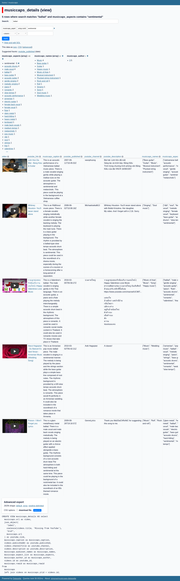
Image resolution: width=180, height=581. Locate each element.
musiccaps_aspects (171, 156)
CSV (20, 47)
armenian (8, 99)
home (4, 3)
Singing (40, 87)
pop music (8, 134)
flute (6, 110)
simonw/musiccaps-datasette (63, 578)
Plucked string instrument (48, 78)
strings (7, 143)
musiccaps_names (150, 156)
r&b (5, 137)
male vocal (9, 69)
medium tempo (10, 128)
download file (24, 510)
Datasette (17, 578)
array (25, 506)
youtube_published (26, 52)
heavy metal (9, 119)
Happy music (42, 69)
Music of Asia (42, 72)
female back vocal (12, 104)
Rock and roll (42, 81)
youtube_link (33, 156)
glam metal (9, 113)
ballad (7, 72)
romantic (8, 90)
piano (6, 87)
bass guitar (9, 75)
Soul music (41, 93)
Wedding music (43, 96)
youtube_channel (91, 156)
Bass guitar (42, 63)
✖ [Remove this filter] (54, 28)
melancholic (9, 131)
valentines (8, 149)
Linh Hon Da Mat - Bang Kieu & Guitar (35, 163)
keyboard (8, 122)
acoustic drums (11, 66)
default (19, 506)
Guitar (39, 66)
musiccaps (13, 3)
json (15, 47)
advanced (27, 47)
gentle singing (10, 81)
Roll (38, 84)
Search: (5, 21)
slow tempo (9, 93)
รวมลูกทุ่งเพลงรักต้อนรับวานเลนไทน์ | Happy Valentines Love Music (35, 286)
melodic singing (11, 84)
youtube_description (112, 156)
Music (39, 60)
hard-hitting (9, 116)
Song (39, 90)
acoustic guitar (10, 78)
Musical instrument (45, 75)
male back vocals (11, 125)
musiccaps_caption (51, 156)
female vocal (9, 107)
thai (6, 146)
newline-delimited (36, 506)
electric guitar (10, 102)
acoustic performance (13, 96)
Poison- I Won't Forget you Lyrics (35, 423)
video (4, 156)
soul (6, 140)
